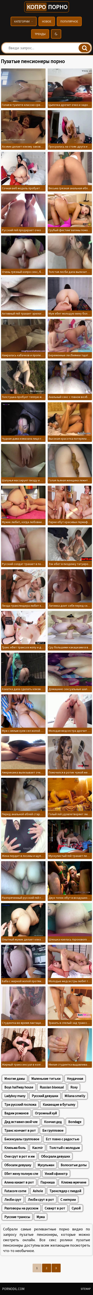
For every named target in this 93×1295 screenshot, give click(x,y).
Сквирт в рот (55, 1208)
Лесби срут (12, 1199)
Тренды (40, 34)
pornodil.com (13, 1289)
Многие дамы (14, 1078)
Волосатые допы (74, 1165)
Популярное (69, 21)
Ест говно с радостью (62, 1139)
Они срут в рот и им (19, 1156)
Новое (46, 21)
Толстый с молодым (64, 1147)
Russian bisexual (52, 1087)
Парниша (47, 1182)
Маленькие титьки (45, 1078)
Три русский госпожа (20, 1104)
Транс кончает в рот (20, 1130)
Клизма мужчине (73, 1182)
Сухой (76, 1208)
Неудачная (75, 1078)
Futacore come (15, 1191)
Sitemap (86, 1289)
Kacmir (37, 1147)
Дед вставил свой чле (21, 1122)
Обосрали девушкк (55, 1156)
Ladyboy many (14, 1096)
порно (46, 7)
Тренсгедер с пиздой (65, 1191)
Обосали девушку (17, 1165)
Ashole (38, 1191)
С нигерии (68, 1199)
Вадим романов (16, 1113)
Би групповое (52, 1130)
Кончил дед (53, 1122)
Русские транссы (17, 1217)
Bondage (74, 1122)
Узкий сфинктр (56, 1173)
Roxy (73, 1087)
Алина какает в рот (19, 1182)
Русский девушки (45, 1096)
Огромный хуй (46, 1113)
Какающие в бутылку (59, 1104)
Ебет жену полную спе (21, 1173)
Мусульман (46, 1165)
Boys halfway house (18, 1087)
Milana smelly (75, 1096)
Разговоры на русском (21, 1208)
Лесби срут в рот (41, 1199)
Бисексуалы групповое (21, 1139)
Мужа (40, 1217)
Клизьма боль (15, 1147)
